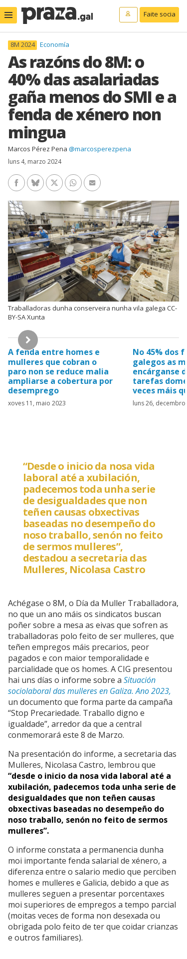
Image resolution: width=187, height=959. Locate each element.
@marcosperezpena (100, 148)
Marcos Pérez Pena (37, 148)
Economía (54, 44)
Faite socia (160, 13)
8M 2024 (22, 44)
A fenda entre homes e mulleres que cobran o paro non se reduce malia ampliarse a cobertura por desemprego (60, 371)
